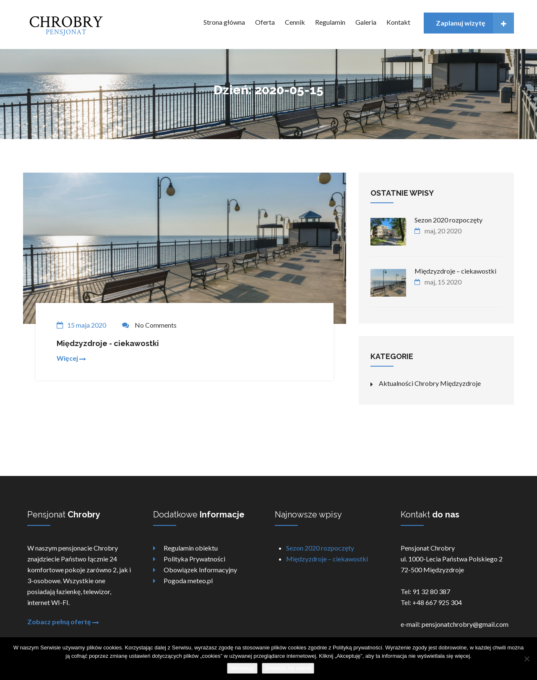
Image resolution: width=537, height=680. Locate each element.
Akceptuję (242, 668)
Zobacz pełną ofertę (63, 622)
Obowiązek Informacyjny (200, 570)
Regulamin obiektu (191, 548)
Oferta (265, 22)
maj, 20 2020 (443, 231)
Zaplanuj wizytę (475, 23)
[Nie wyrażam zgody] (526, 658)
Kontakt (398, 22)
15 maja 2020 (86, 325)
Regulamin (330, 22)
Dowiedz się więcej (288, 668)
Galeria (365, 22)
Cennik (295, 22)
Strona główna (224, 22)
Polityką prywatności (357, 647)
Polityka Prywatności (194, 559)
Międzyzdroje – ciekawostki (327, 559)
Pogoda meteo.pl (188, 580)
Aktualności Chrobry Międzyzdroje (430, 383)
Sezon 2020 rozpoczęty (320, 548)
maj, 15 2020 (443, 282)
